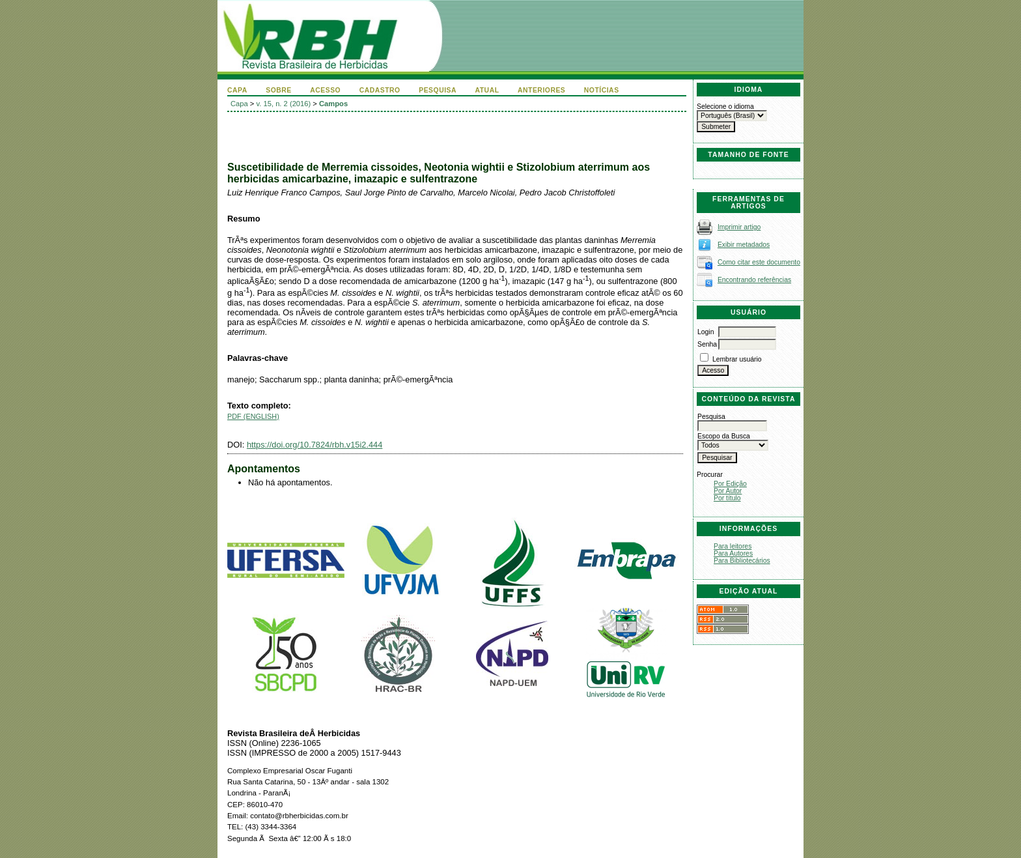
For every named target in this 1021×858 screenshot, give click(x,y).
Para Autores (733, 553)
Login (705, 332)
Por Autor (728, 490)
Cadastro (379, 90)
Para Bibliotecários (742, 560)
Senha (707, 344)
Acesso (325, 90)
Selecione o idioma (725, 106)
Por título (727, 498)
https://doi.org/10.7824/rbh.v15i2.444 (314, 445)
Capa (237, 90)
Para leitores (732, 546)
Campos (333, 103)
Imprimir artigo (739, 227)
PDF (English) (253, 416)
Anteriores (541, 90)
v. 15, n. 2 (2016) (284, 103)
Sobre (279, 90)
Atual (487, 90)
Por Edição (730, 483)
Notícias (601, 90)
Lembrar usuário (737, 359)
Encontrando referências (754, 279)
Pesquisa (437, 90)
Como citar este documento (759, 262)
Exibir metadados (744, 244)
